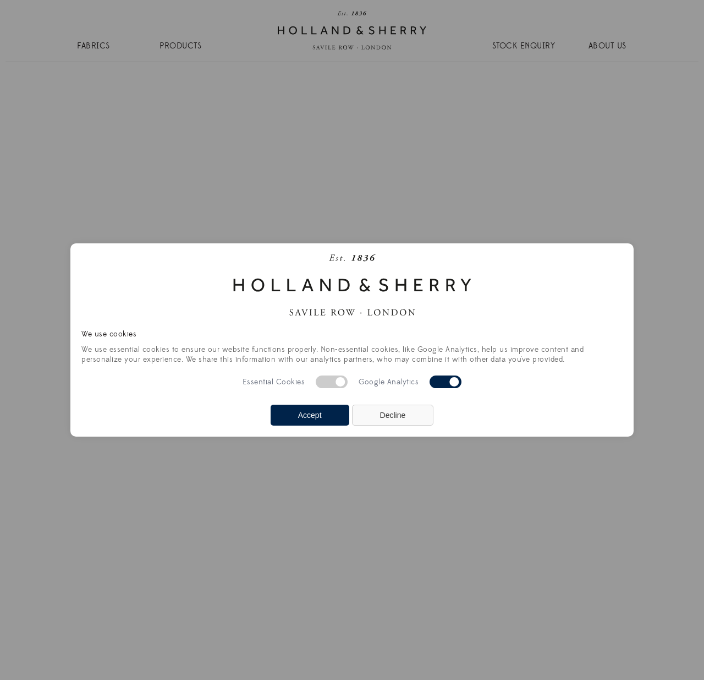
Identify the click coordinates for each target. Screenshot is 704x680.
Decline (393, 415)
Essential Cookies (274, 382)
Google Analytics (389, 382)
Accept (310, 415)
